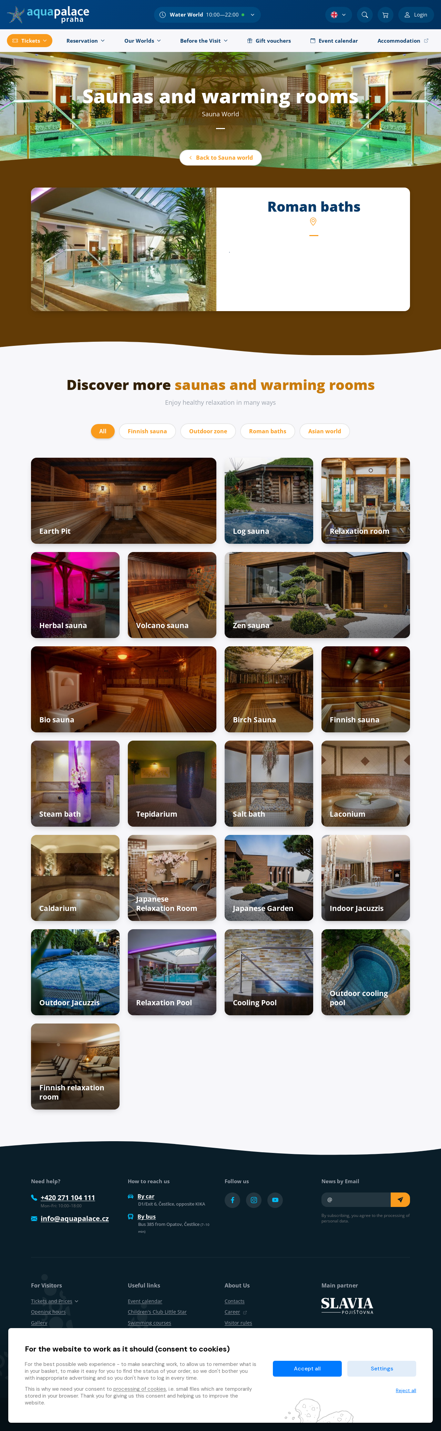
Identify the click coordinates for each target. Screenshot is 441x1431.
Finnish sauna (147, 431)
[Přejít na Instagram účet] (253, 1200)
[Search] (365, 15)
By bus (142, 1216)
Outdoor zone (208, 431)
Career (236, 1311)
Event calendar (145, 1301)
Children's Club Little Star (157, 1311)
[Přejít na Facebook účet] (232, 1200)
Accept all (307, 1368)
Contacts (235, 1301)
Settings (382, 1368)
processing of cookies (139, 1389)
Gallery (39, 1322)
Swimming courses (149, 1322)
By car (141, 1196)
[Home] (48, 14)
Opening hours (48, 1311)
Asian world (324, 431)
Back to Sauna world (220, 157)
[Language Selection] (338, 15)
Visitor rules (238, 1322)
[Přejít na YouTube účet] (275, 1200)
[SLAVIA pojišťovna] (347, 1305)
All (102, 431)
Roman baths (267, 431)
